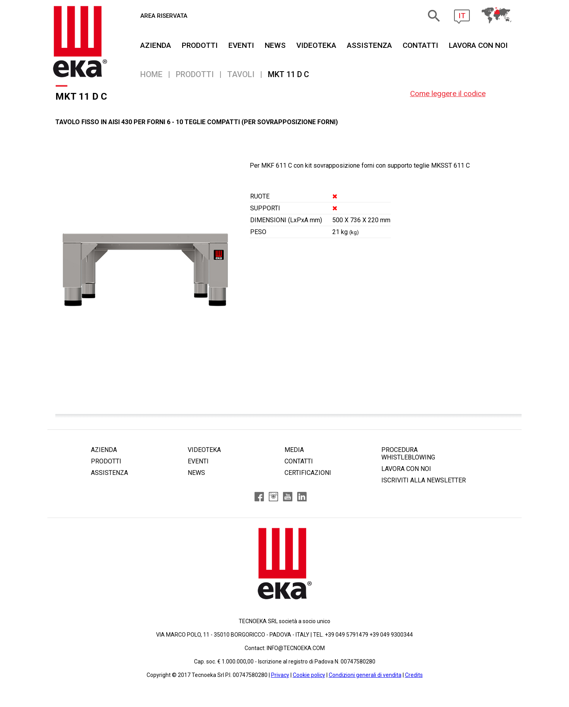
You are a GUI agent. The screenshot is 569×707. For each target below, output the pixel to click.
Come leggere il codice (448, 93)
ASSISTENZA (369, 45)
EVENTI (241, 45)
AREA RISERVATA (163, 15)
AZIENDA (155, 45)
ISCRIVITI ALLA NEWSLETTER (423, 480)
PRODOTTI (200, 45)
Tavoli (240, 74)
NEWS (275, 45)
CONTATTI (420, 45)
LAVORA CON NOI (406, 469)
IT (461, 15)
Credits (414, 675)
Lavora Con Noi (478, 45)
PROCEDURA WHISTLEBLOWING (408, 453)
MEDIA (294, 450)
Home (151, 74)
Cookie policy (309, 675)
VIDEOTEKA (316, 45)
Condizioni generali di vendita (365, 675)
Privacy (280, 675)
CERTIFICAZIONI (307, 472)
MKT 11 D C (288, 74)
